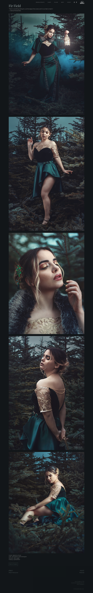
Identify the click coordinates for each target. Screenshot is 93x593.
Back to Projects (13, 564)
